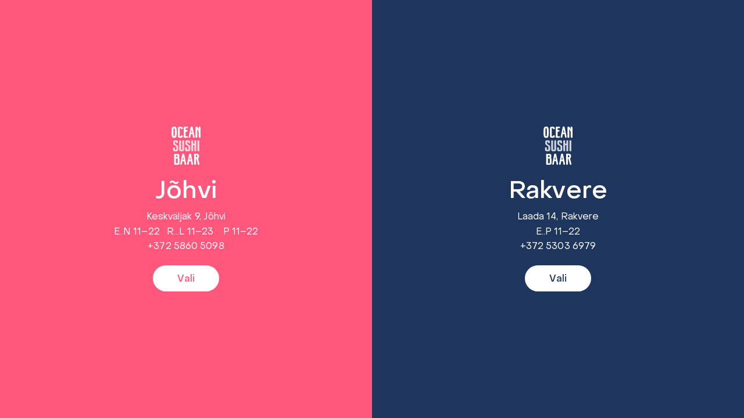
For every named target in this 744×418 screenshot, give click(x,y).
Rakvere (558, 192)
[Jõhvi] (186, 146)
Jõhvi (186, 192)
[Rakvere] (558, 146)
